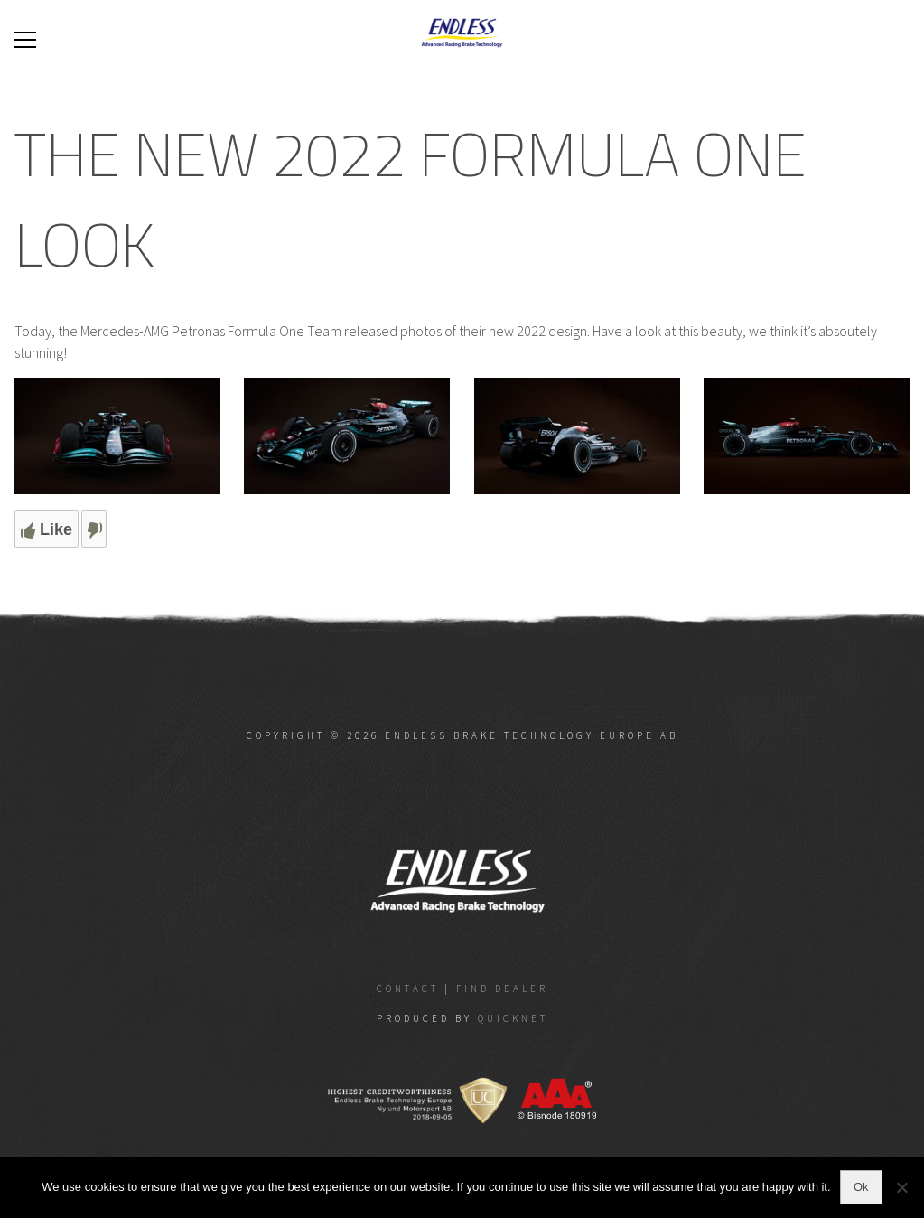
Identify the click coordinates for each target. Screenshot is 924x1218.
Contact (408, 988)
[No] (901, 1187)
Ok (861, 1187)
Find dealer (502, 988)
